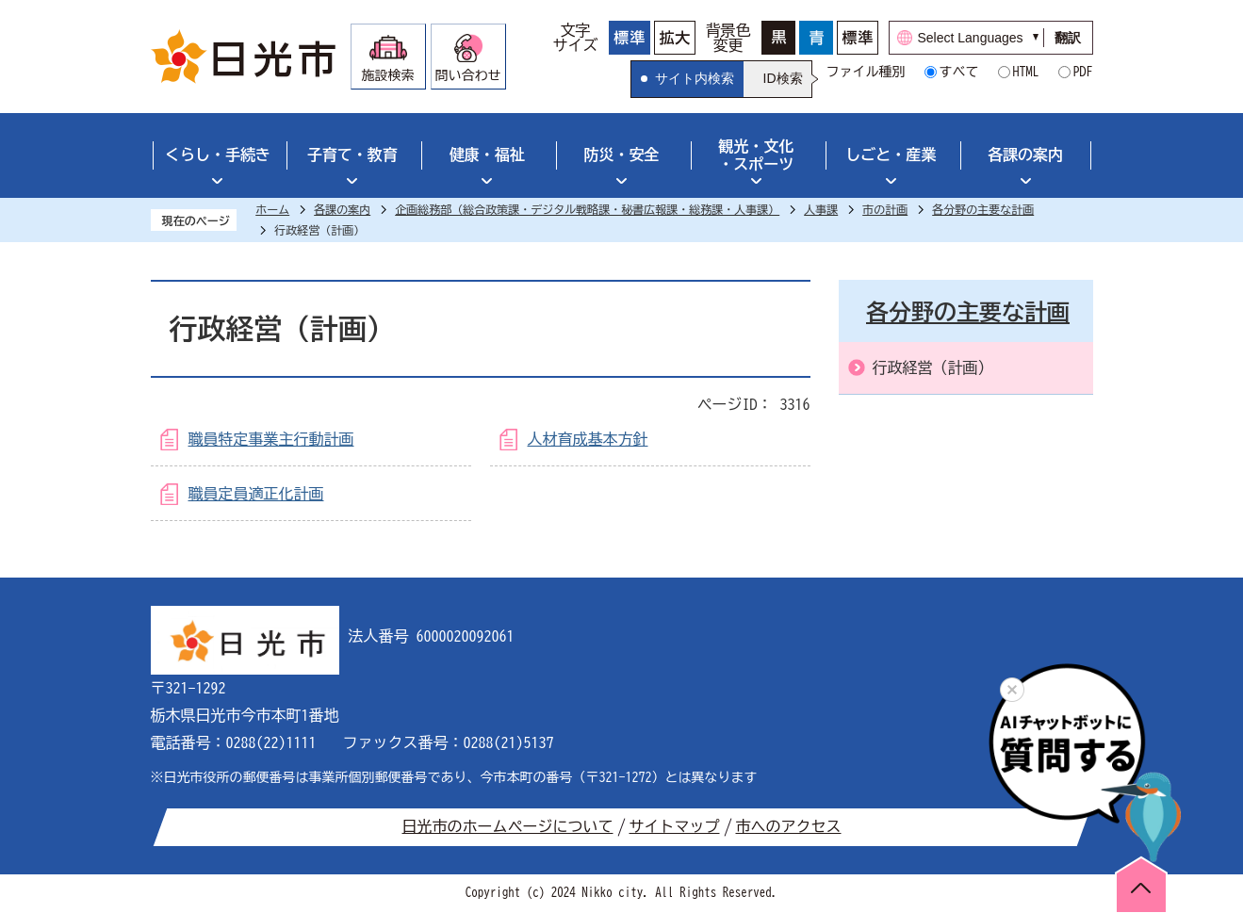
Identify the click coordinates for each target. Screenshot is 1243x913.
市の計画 (885, 209)
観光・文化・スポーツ (755, 155)
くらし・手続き (217, 154)
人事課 (821, 209)
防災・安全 (622, 154)
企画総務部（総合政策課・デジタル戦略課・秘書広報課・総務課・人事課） (587, 209)
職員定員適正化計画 (256, 493)
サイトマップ (675, 826)
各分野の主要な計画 (983, 209)
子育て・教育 (352, 154)
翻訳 (1068, 37)
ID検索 (783, 78)
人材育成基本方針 (588, 439)
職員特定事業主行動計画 (271, 439)
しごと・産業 (890, 154)
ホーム (272, 209)
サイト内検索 (694, 78)
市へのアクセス (789, 826)
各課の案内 (1025, 154)
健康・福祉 (487, 154)
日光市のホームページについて (507, 826)
